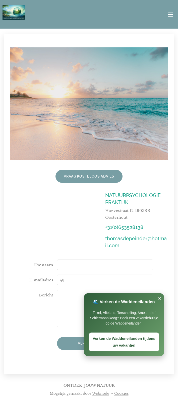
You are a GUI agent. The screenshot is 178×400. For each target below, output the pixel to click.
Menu (170, 14)
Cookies (121, 393)
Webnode (100, 393)
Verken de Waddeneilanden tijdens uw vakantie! (124, 341)
